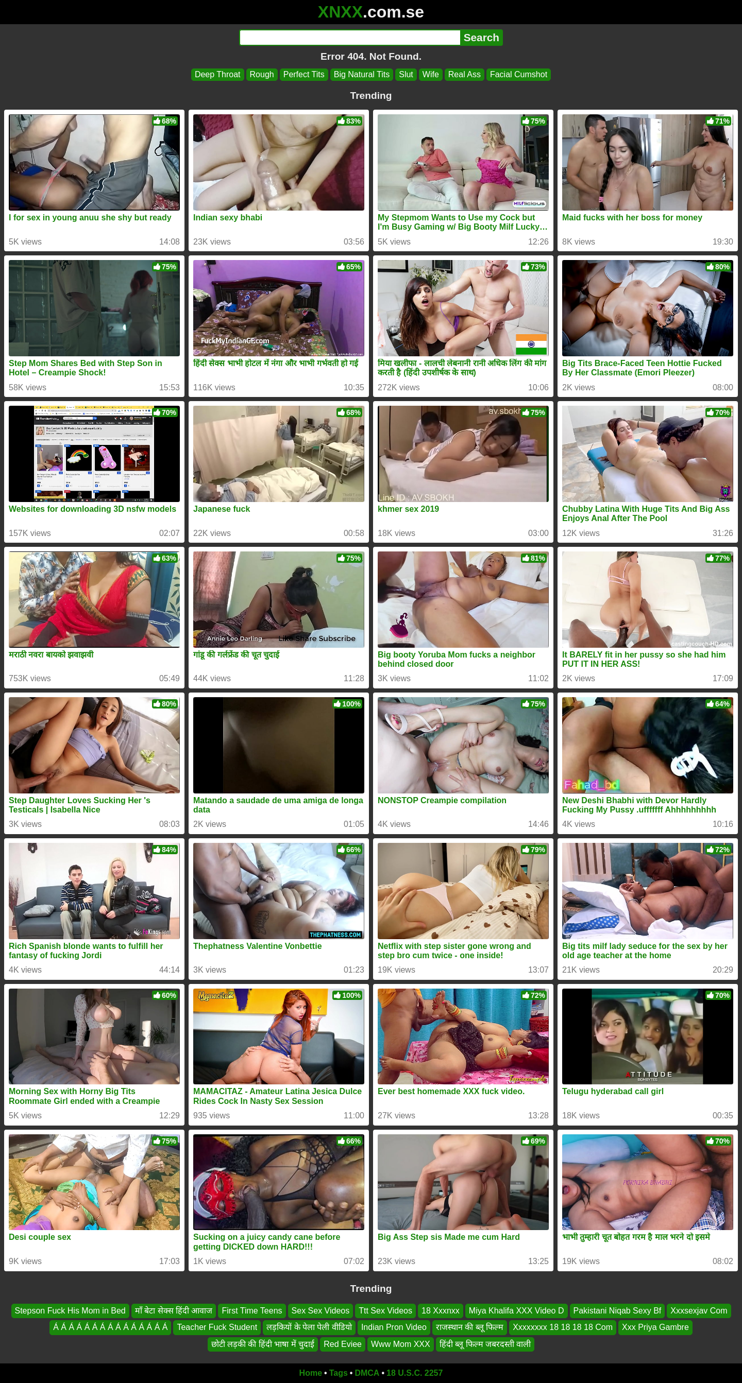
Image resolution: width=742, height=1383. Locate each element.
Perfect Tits (304, 74)
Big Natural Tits (362, 74)
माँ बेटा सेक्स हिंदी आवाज (174, 1310)
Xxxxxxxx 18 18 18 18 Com (563, 1327)
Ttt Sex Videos (385, 1310)
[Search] (349, 37)
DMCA (367, 1373)
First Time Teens (252, 1310)
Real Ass (464, 74)
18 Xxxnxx (440, 1310)
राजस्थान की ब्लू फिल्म (469, 1327)
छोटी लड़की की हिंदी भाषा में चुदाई (263, 1344)
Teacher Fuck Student (217, 1327)
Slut (406, 74)
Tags (338, 1373)
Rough (262, 74)
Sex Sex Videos (321, 1310)
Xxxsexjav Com (698, 1310)
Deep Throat (218, 74)
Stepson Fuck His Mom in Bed (70, 1310)
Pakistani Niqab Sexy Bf (618, 1310)
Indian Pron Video (394, 1327)
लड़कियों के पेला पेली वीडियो (309, 1327)
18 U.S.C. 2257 (414, 1373)
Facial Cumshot (518, 74)
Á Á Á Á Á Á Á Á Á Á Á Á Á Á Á (110, 1327)
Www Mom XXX (400, 1344)
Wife (431, 74)
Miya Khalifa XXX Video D (516, 1310)
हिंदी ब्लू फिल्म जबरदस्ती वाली (485, 1344)
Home (310, 1373)
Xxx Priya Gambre (655, 1327)
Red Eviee (343, 1344)
